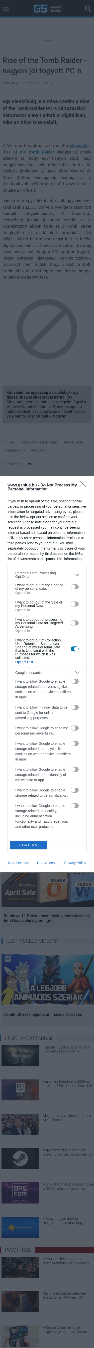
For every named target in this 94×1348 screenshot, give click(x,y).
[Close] (84, 485)
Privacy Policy (75, 863)
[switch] (75, 586)
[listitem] (47, 574)
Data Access (46, 863)
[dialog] (47, 674)
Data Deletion (18, 863)
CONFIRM (28, 845)
